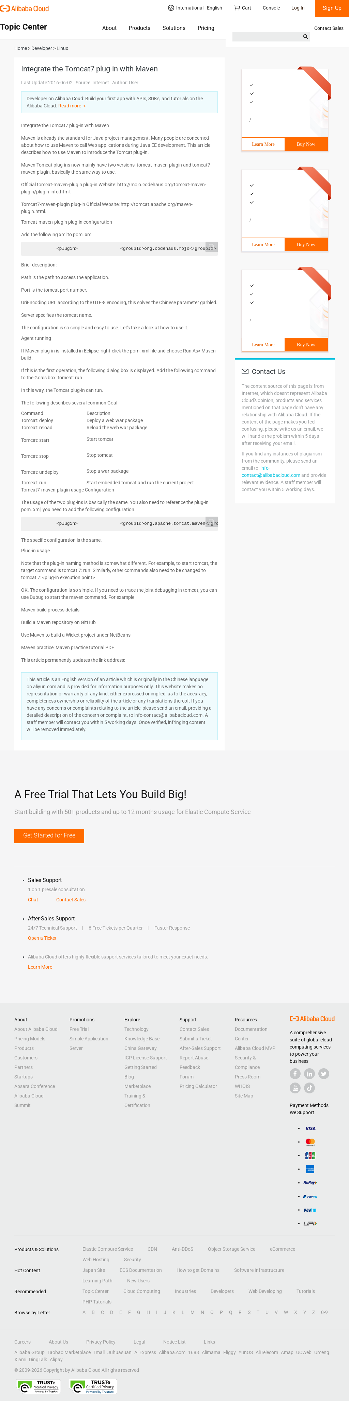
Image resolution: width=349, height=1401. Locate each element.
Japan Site (93, 1270)
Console (271, 8)
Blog (129, 1076)
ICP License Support (145, 1057)
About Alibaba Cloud (36, 1029)
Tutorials (306, 1291)
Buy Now (306, 144)
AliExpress (145, 1352)
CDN (152, 1249)
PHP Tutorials (96, 1301)
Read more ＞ (72, 105)
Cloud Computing (141, 1291)
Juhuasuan (119, 1352)
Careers (22, 1342)
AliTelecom (267, 1352)
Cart (242, 8)
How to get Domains (198, 1270)
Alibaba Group (29, 1352)
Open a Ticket (42, 938)
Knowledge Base (142, 1038)
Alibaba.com (172, 1352)
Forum (187, 1076)
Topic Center (95, 1291)
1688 (193, 1352)
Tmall (99, 1352)
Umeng (321, 1352)
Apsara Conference (34, 1086)
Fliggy (229, 1352)
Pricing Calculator (198, 1086)
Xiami (20, 1359)
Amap (287, 1352)
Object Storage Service (231, 1249)
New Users (138, 1280)
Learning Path (97, 1280)
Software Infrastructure (259, 1270)
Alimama (211, 1352)
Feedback (190, 1067)
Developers (222, 1291)
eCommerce (282, 1249)
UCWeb (304, 1352)
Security (132, 1259)
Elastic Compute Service (107, 1249)
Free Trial (79, 1029)
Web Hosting (95, 1259)
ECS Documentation (141, 1270)
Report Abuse (194, 1057)
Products (139, 28)
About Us (58, 1342)
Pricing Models (29, 1038)
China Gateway (140, 1048)
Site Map (244, 1096)
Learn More (263, 144)
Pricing (206, 28)
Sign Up (332, 8)
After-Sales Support (200, 1048)
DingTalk (38, 1359)
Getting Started (140, 1067)
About (109, 28)
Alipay (56, 1359)
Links (209, 1342)
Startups (23, 1076)
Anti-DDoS (182, 1249)
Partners (23, 1067)
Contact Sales (329, 28)
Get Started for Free (49, 835)
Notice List (174, 1342)
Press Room (247, 1076)
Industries (185, 1291)
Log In (298, 8)
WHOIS (242, 1086)
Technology (136, 1029)
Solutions (174, 28)
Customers (25, 1057)
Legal (139, 1342)
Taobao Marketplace (69, 1352)
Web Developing (265, 1291)
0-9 (324, 1312)
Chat (33, 899)
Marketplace (137, 1086)
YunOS (246, 1352)
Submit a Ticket (196, 1038)
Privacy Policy (101, 1342)
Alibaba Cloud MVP (255, 1048)
